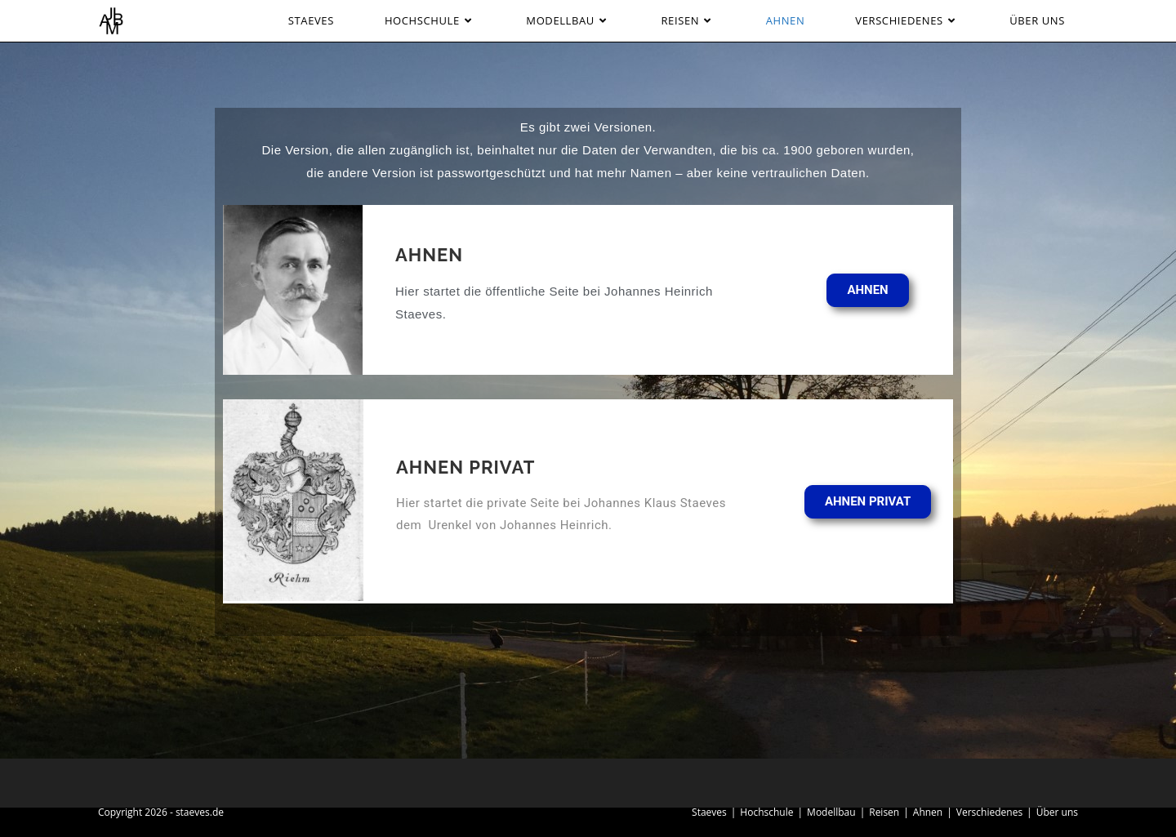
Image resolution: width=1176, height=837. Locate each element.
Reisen (884, 812)
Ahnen (927, 812)
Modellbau (831, 812)
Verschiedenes (989, 812)
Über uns (1057, 812)
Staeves (709, 812)
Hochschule (766, 812)
